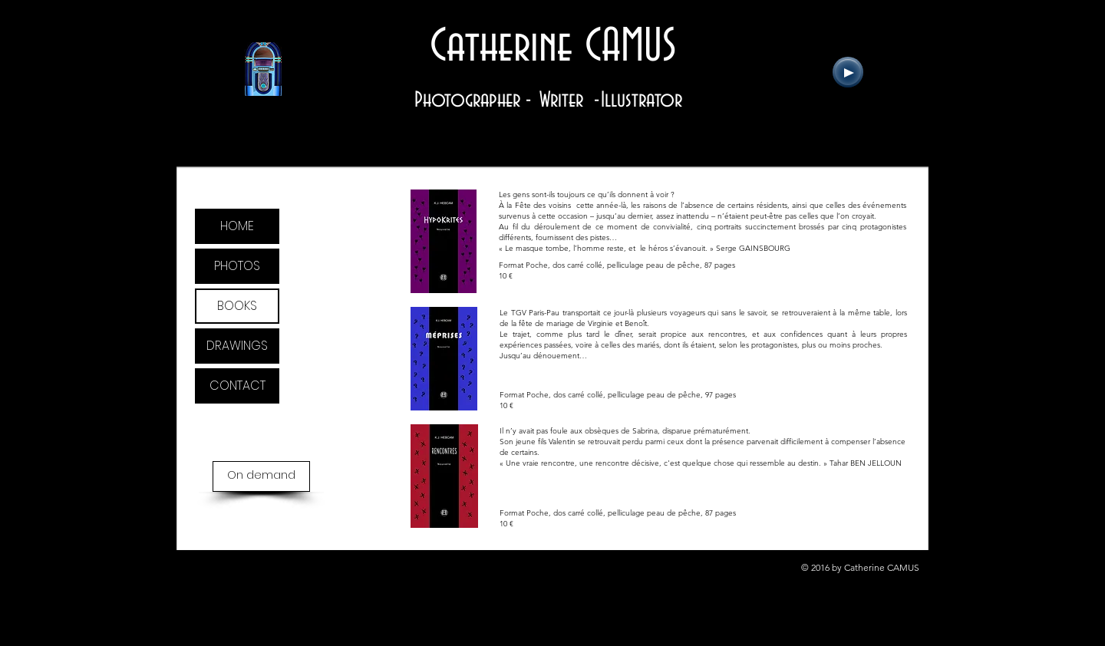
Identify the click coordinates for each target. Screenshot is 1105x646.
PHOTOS (237, 266)
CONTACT (237, 385)
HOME (237, 226)
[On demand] (261, 476)
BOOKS (237, 306)
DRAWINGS (237, 345)
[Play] (848, 72)
